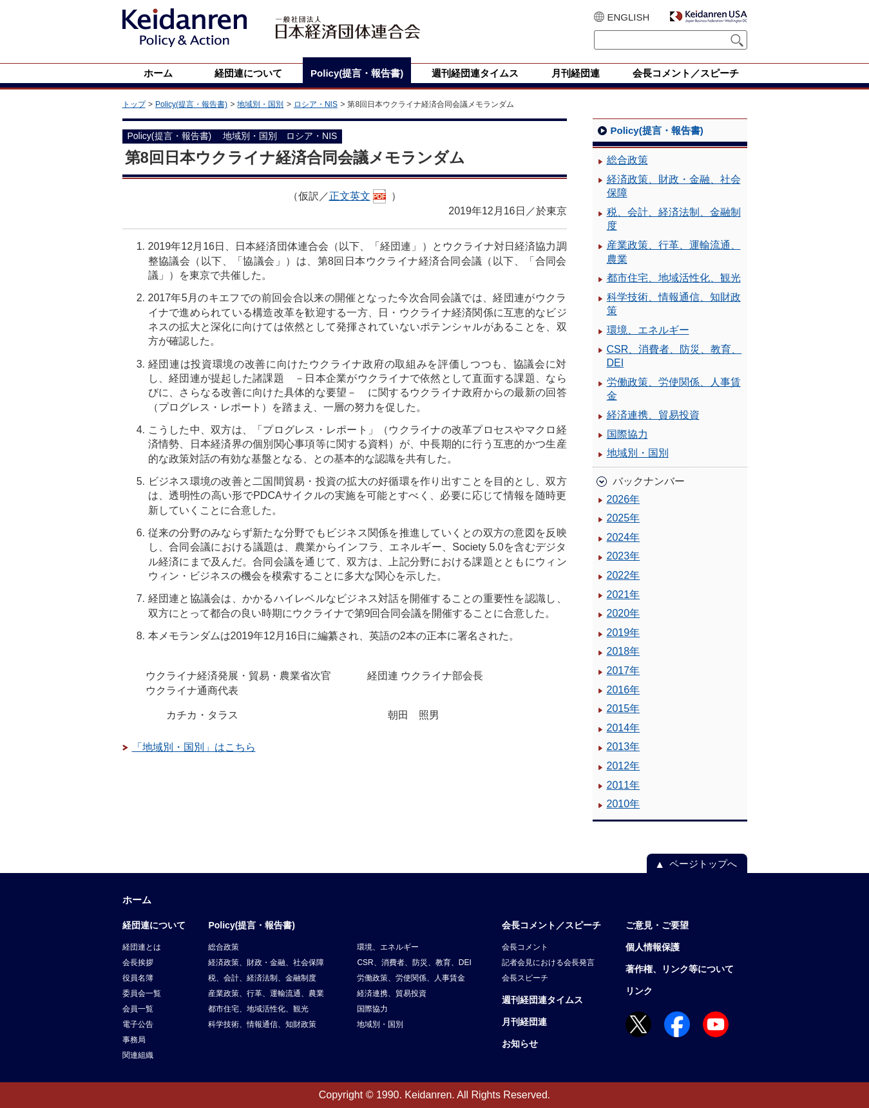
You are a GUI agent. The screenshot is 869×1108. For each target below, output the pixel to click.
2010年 (623, 803)
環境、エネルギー (648, 329)
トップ (134, 104)
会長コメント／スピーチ (551, 925)
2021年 (623, 594)
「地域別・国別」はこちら (194, 747)
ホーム (136, 899)
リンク (639, 991)
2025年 (623, 517)
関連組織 (137, 1055)
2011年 (623, 785)
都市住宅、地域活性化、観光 (674, 277)
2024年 (623, 537)
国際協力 (627, 434)
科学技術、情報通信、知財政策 (674, 304)
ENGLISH (628, 17)
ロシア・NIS (316, 104)
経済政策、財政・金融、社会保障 (674, 186)
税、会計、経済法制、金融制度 (674, 219)
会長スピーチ (525, 977)
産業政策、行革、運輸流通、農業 (674, 252)
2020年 (623, 613)
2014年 (623, 727)
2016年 (623, 689)
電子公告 (137, 1024)
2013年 (623, 746)
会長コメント (525, 947)
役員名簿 (137, 977)
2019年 (623, 632)
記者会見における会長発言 (548, 962)
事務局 (134, 1039)
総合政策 (627, 160)
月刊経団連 (524, 1022)
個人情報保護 (652, 947)
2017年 (623, 670)
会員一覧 (137, 1008)
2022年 (623, 575)
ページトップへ (703, 863)
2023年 (623, 555)
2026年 (623, 499)
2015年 (623, 708)
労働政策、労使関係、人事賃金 (674, 389)
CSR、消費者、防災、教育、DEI (674, 356)
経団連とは (141, 947)
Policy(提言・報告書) (191, 104)
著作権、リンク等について (679, 969)
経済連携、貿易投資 (653, 414)
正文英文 (349, 196)
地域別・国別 (260, 104)
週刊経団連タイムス (542, 1000)
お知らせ (520, 1043)
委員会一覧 (141, 993)
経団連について (154, 925)
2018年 (623, 651)
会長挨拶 (137, 962)
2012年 (623, 765)
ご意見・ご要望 (657, 925)
